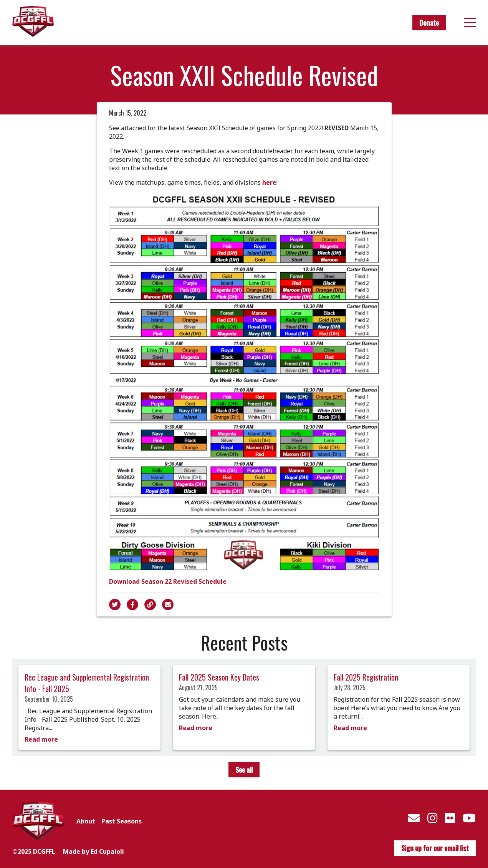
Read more (41, 739)
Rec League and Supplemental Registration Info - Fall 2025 (87, 682)
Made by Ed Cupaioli (93, 851)
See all (244, 770)
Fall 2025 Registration (366, 677)
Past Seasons (121, 821)
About (85, 821)
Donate (429, 23)
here (269, 182)
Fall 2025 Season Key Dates (219, 677)
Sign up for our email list (435, 848)
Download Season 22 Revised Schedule (168, 581)
